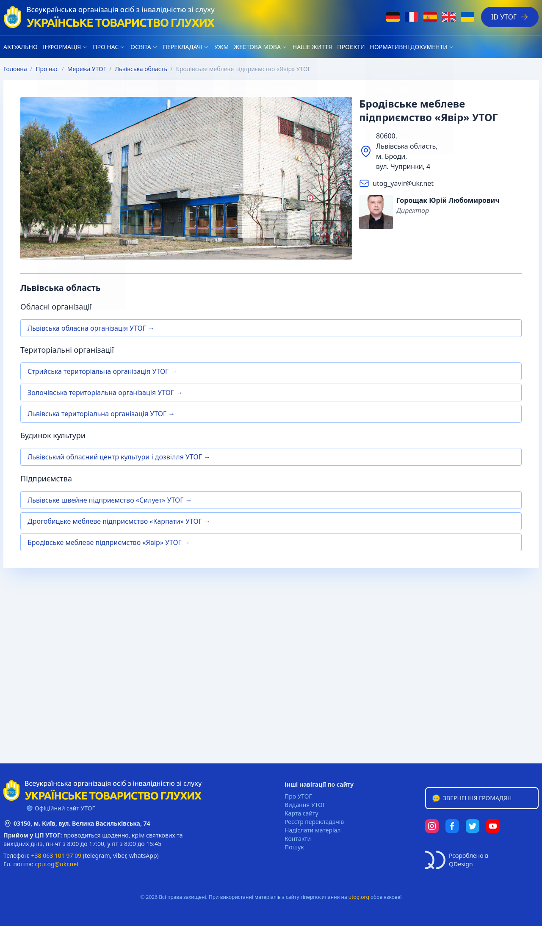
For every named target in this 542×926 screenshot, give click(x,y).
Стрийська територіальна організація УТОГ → (102, 371)
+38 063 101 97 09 (56, 855)
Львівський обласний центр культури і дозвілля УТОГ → (119, 457)
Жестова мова (257, 47)
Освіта (140, 47)
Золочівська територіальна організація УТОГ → (105, 392)
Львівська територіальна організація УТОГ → (101, 413)
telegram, (98, 855)
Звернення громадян (471, 798)
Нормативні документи (409, 47)
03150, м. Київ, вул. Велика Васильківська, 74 (82, 823)
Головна (15, 69)
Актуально (20, 47)
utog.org (358, 897)
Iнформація (62, 47)
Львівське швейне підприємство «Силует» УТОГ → (110, 500)
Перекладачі (182, 47)
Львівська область (141, 69)
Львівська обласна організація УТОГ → (91, 328)
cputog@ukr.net (57, 864)
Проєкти (351, 47)
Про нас (106, 47)
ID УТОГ (509, 17)
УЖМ (221, 47)
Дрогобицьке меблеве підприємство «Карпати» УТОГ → (119, 521)
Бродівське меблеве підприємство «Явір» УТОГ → (109, 542)
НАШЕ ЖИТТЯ (312, 47)
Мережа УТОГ (86, 69)
